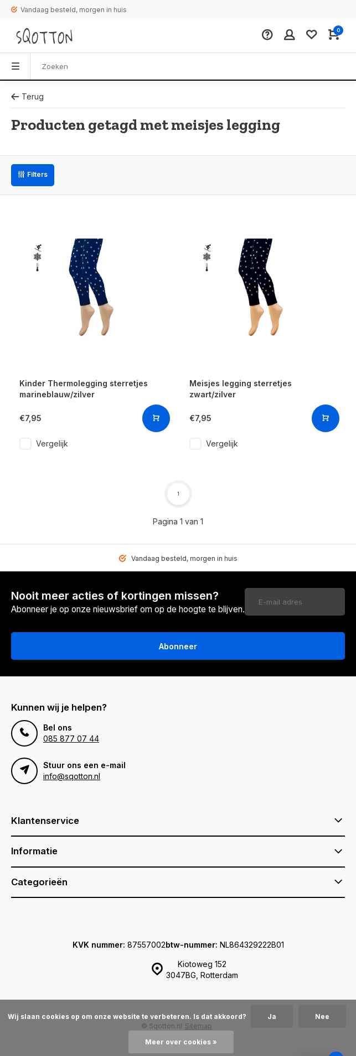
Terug (27, 96)
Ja (271, 1016)
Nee (322, 1016)
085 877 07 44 (71, 738)
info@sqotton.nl (71, 776)
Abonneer (178, 646)
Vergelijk (52, 443)
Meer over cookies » (181, 1042)
